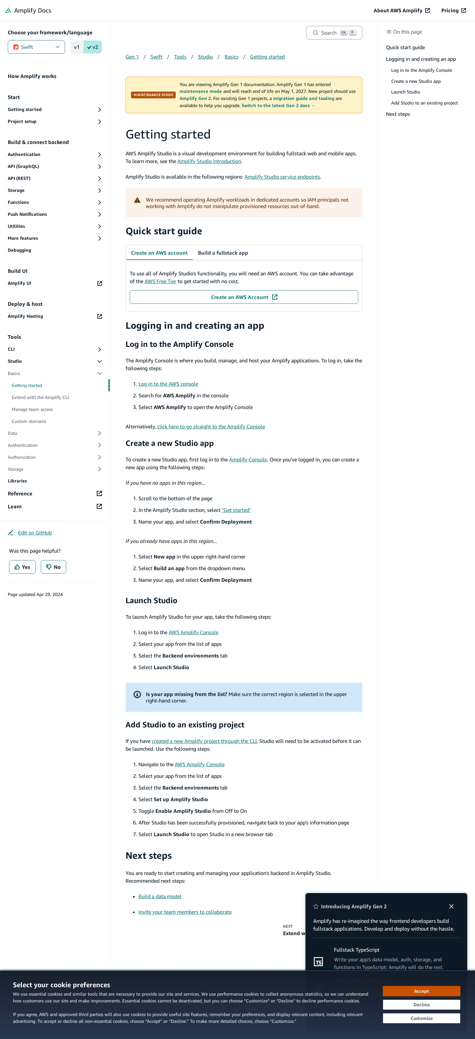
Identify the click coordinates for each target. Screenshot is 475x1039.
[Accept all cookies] (421, 991)
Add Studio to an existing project (185, 724)
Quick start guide (164, 231)
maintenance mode (201, 91)
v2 (92, 47)
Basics (231, 56)
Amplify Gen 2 (195, 98)
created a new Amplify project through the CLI (204, 741)
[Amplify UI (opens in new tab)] (55, 283)
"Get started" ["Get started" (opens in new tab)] (236, 510)
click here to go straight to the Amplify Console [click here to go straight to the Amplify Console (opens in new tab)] (211, 426)
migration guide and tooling (303, 98)
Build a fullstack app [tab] (223, 252)
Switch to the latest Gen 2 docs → (278, 105)
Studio (205, 56)
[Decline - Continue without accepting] (421, 1005)
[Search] (334, 32)
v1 (77, 47)
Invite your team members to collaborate (185, 912)
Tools (180, 56)
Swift (36, 47)
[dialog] (237, 1004)
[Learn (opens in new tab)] (55, 506)
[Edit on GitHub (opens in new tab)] (30, 532)
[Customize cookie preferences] (421, 1018)
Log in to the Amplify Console (180, 344)
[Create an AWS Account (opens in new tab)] (244, 297)
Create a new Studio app (170, 443)
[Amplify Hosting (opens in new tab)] (55, 316)
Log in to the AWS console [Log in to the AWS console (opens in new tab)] (168, 384)
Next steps (149, 855)
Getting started (267, 56)
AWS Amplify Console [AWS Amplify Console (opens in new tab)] (193, 632)
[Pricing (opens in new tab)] (453, 10)
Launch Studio (151, 600)
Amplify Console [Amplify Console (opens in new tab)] (248, 459)
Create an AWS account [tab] (159, 252)
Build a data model (160, 896)
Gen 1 (132, 56)
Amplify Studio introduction (209, 161)
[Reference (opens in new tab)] (55, 493)
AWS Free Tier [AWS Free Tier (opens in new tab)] (160, 281)
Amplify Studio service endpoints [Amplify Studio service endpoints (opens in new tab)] (282, 176)
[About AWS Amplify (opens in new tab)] (402, 10)
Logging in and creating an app (195, 325)
